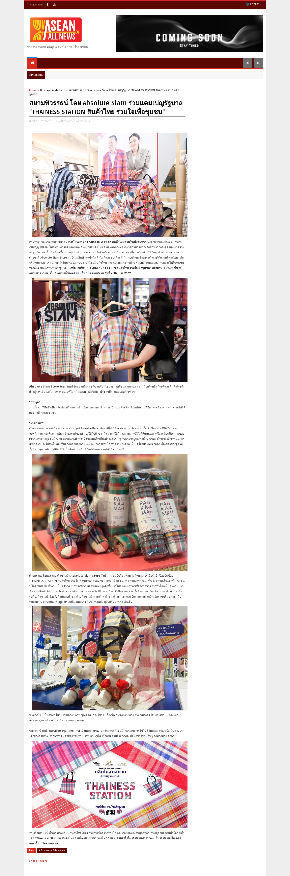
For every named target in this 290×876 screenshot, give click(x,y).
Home (32, 90)
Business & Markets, (77, 121)
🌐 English (253, 4)
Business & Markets (52, 90)
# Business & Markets (52, 850)
